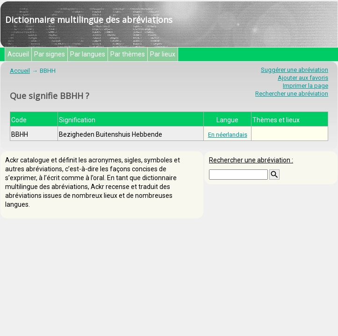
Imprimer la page (305, 85)
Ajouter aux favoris (303, 77)
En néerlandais (227, 134)
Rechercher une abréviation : (251, 160)
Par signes (49, 54)
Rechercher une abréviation (291, 93)
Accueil (18, 54)
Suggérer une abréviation (294, 69)
